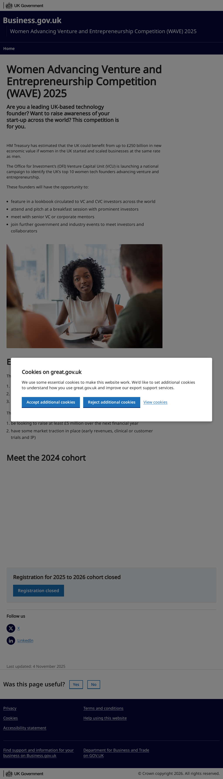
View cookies (155, 402)
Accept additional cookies (51, 402)
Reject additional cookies (111, 402)
